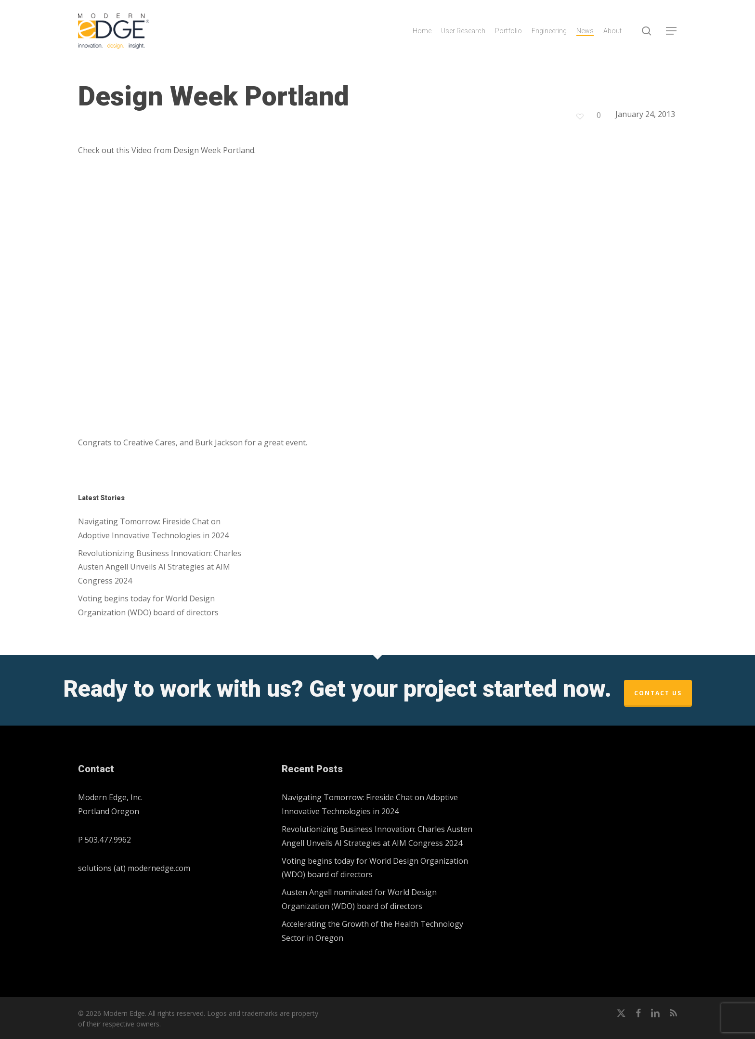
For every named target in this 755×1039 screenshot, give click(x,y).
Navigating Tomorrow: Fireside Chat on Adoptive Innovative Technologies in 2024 (153, 528)
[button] (671, 31)
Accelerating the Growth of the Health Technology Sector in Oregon (372, 931)
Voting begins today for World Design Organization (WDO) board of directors (148, 605)
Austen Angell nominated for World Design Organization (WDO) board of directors (359, 899)
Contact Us (658, 693)
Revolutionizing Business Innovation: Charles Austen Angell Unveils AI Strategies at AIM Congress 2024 (159, 567)
